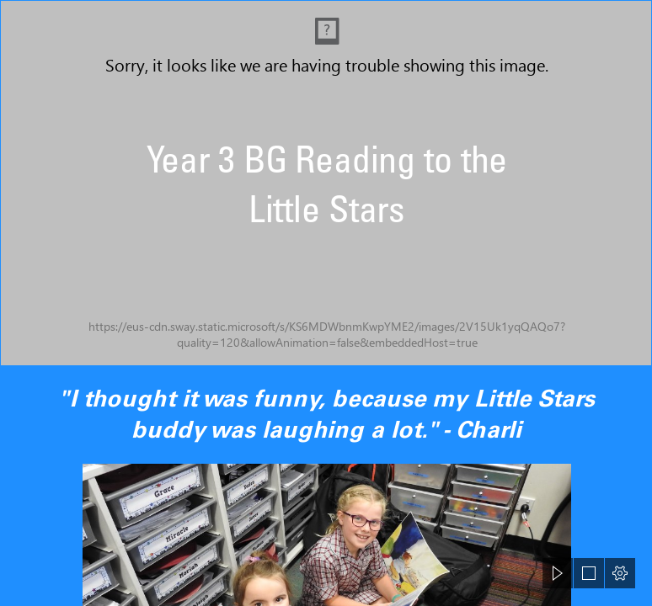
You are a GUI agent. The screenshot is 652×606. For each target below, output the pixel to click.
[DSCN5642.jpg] (326, 183)
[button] (557, 573)
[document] (326, 303)
